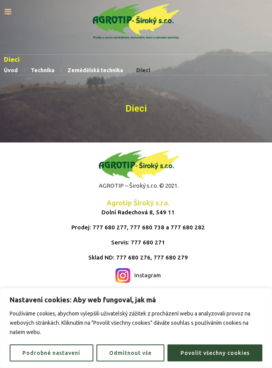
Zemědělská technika (95, 70)
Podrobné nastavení (51, 353)
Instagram (138, 275)
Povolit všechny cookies (215, 353)
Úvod (11, 70)
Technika (42, 70)
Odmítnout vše (130, 353)
